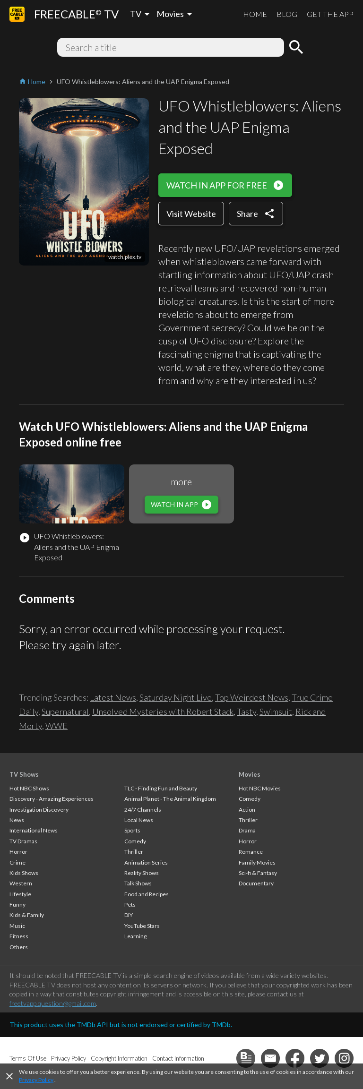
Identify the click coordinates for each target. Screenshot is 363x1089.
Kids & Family (26, 914)
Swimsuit (275, 711)
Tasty (246, 711)
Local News (138, 819)
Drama (247, 830)
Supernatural (65, 711)
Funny (17, 904)
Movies (249, 774)
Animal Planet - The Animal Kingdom (170, 798)
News (16, 819)
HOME (255, 13)
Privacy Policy (36, 1079)
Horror (18, 851)
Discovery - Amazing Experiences (51, 798)
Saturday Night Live (175, 697)
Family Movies (257, 862)
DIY (128, 914)
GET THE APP (330, 13)
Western (20, 883)
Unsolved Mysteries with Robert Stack (162, 711)
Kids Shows (23, 872)
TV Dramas (23, 841)
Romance (251, 851)
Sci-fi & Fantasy (258, 872)
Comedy (135, 841)
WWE (56, 725)
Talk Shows (138, 883)
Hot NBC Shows (29, 788)
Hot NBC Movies (260, 788)
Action (247, 809)
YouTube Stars (142, 925)
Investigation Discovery (39, 809)
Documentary (256, 883)
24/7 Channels (142, 809)
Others (18, 947)
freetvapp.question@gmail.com (52, 1003)
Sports (132, 830)
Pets (130, 904)
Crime (17, 862)
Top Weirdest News (251, 697)
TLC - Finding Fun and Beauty (160, 788)
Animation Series (146, 862)
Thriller (133, 851)
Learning (135, 936)
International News (33, 830)
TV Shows (24, 774)
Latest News (113, 697)
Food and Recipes (146, 894)
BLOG (287, 13)
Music (17, 925)
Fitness (18, 936)
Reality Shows (141, 872)
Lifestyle (20, 894)
